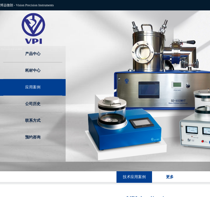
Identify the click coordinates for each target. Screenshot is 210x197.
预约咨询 (32, 137)
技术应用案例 (134, 177)
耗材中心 (32, 70)
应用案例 (32, 87)
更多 (170, 177)
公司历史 (32, 104)
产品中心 (32, 54)
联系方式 (32, 120)
